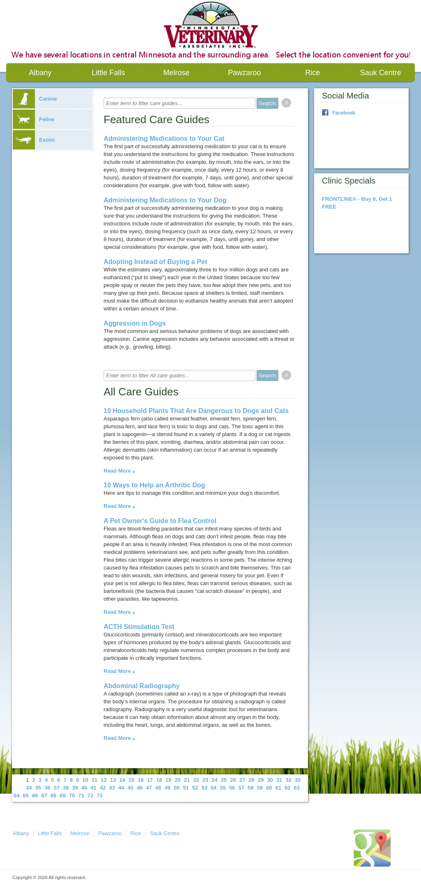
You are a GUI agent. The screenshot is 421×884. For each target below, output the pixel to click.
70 (72, 795)
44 (121, 788)
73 (99, 795)
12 (103, 780)
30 (270, 780)
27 (242, 780)
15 (131, 780)
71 (81, 795)
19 (168, 780)
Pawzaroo (244, 73)
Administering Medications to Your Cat (164, 138)
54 (213, 788)
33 (298, 780)
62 (287, 788)
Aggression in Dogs (135, 323)
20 (177, 780)
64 (16, 795)
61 (278, 788)
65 (25, 795)
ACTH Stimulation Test (139, 626)
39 (75, 788)
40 (84, 788)
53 (204, 788)
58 (250, 788)
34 (29, 788)
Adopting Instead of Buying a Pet (155, 261)
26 (233, 780)
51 (186, 788)
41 (93, 788)
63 (297, 788)
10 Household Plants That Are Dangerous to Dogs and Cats (196, 410)
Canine (35, 98)
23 (205, 780)
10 (85, 780)
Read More (117, 471)
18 (159, 780)
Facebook (343, 113)
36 (47, 788)
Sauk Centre (380, 73)
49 (167, 788)
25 (224, 780)
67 (44, 795)
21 (187, 780)
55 (223, 788)
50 (177, 788)
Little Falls (108, 73)
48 (158, 788)
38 (66, 788)
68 (53, 795)
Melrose (176, 73)
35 (38, 788)
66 (35, 795)
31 (279, 780)
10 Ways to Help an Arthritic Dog (154, 485)
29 (261, 780)
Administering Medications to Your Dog (165, 200)
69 (62, 795)
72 (90, 795)
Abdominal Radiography (142, 685)
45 (130, 788)
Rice (312, 73)
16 (140, 780)
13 (113, 780)
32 (288, 780)
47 (149, 788)
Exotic (34, 139)
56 (232, 788)
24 (214, 780)
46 (140, 788)
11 (94, 780)
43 (112, 788)
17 (150, 780)
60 (269, 788)
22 (196, 780)
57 (241, 788)
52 (195, 788)
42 (103, 788)
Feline (34, 119)
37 (56, 788)
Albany (40, 73)
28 (251, 780)
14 (122, 780)
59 (260, 788)
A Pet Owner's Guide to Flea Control (160, 520)
